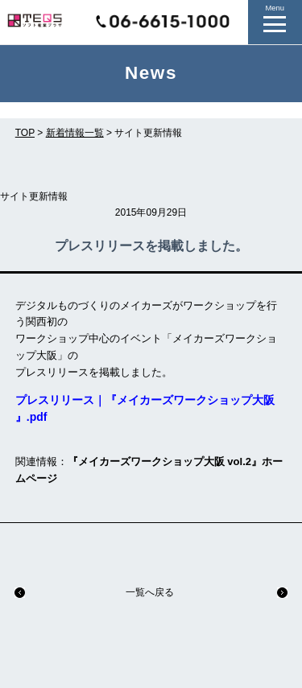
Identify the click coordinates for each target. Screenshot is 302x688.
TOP (25, 132)
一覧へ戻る (150, 592)
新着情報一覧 (75, 132)
